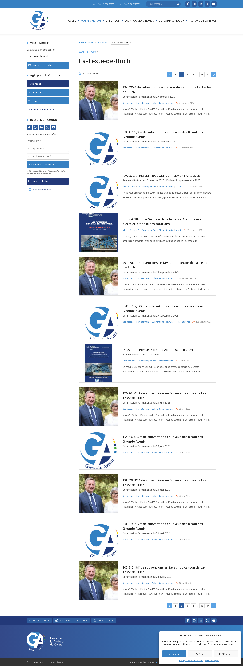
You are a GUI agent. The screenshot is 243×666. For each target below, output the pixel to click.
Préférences (226, 654)
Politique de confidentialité (191, 660)
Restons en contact (203, 20)
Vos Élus (32, 100)
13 (202, 74)
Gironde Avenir (86, 42)
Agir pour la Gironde (139, 20)
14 (208, 74)
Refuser (200, 654)
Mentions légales (212, 660)
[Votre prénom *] (48, 149)
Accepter (174, 654)
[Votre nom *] (48, 141)
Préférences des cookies (142, 662)
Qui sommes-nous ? (171, 20)
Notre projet (34, 83)
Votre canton (91, 20)
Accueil (71, 20)
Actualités (102, 42)
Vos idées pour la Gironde (41, 109)
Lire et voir (113, 20)
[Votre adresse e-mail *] (48, 156)
